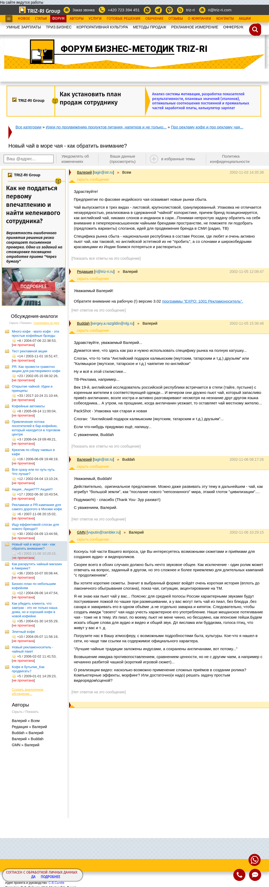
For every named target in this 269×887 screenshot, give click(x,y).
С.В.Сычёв (56, 883)
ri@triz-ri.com (219, 10)
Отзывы (175, 19)
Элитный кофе (23, 632)
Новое (24, 19)
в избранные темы (178, 159)
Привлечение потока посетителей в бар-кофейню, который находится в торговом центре (36, 428)
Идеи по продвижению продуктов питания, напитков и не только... (106, 127)
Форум (58, 19)
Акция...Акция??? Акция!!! (32, 489)
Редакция (85, 271)
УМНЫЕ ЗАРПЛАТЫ (23, 27)
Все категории (28, 127)
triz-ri (190, 10)
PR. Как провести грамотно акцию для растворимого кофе (36, 369)
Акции (245, 19)
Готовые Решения (123, 19)
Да (33, 877)
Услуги (95, 19)
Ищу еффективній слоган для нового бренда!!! (35, 527)
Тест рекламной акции (29, 351)
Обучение (154, 19)
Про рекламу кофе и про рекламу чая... (207, 127)
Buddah (83, 323)
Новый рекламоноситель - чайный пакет (32, 649)
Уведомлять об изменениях (75, 159)
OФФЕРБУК (233, 27)
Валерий (84, 172)
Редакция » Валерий (29, 727)
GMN (81, 532)
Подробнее (50, 877)
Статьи (41, 19)
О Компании (199, 19)
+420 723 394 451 (123, 10)
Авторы (77, 19)
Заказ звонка (84, 10)
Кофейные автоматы (28, 406)
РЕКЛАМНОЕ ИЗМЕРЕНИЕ (194, 27)
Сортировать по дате (46, 323)
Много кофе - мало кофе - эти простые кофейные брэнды (35, 333)
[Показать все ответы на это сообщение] (106, 258)
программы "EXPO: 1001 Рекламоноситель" (202, 301)
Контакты (225, 19)
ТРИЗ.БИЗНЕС (59, 27)
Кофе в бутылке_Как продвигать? (28, 669)
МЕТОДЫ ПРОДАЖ (149, 27)
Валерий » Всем (26, 721)
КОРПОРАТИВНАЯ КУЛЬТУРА (102, 27)
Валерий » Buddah (27, 739)
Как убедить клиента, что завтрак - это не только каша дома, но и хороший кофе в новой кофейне (34, 610)
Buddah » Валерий (27, 733)
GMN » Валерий (25, 745)
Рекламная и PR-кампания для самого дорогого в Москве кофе (37, 507)
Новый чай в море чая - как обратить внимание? (33, 546)
